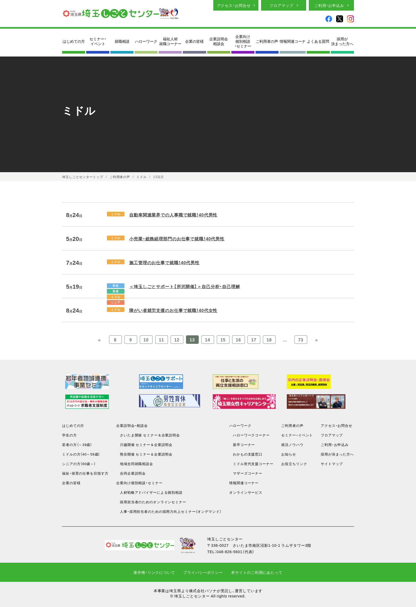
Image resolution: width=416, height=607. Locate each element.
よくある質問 (318, 41)
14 (207, 339)
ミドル (115, 214)
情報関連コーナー (244, 482)
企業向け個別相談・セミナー (243, 41)
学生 (115, 285)
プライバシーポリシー (203, 572)
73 (301, 339)
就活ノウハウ (292, 444)
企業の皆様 (194, 41)
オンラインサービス (245, 492)
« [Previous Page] (99, 339)
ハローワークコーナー (249, 434)
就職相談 (122, 41)
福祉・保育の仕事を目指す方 (85, 473)
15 (223, 339)
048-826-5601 (229, 551)
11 (161, 339)
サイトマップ (332, 463)
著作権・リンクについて (154, 572)
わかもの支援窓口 (245, 454)
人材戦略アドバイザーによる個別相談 (149, 492)
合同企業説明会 (131, 473)
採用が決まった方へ (342, 41)
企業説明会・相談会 (132, 425)
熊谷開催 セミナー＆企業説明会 (144, 454)
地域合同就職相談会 (134, 463)
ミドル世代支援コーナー (251, 463)
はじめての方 (74, 41)
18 (269, 339)
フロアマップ (281, 5)
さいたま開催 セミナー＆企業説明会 (148, 434)
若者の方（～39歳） (77, 444)
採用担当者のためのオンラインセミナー (151, 501)
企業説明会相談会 (218, 41)
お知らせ (288, 454)
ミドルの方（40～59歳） (81, 454)
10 (146, 339)
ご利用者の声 (267, 41)
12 (177, 339)
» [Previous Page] (316, 339)
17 (254, 339)
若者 (115, 291)
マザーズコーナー (245, 473)
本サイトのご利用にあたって (256, 572)
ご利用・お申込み (329, 5)
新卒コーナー (242, 444)
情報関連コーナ (293, 41)
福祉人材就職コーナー (170, 41)
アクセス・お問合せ (234, 5)
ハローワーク (146, 41)
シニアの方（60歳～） (79, 463)
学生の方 (69, 434)
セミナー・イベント (97, 41)
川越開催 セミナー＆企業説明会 (144, 444)
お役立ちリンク (294, 463)
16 (238, 339)
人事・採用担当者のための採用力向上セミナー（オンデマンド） (168, 511)
